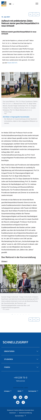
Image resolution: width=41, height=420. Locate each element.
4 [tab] (20, 314)
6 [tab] (26, 314)
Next (37, 289)
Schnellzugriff (15, 342)
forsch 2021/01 (12, 63)
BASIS (20, 391)
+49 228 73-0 (20, 377)
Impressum (12, 413)
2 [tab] (15, 314)
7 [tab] (29, 314)
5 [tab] (23, 314)
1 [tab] (12, 314)
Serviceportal (33, 391)
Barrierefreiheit (20, 416)
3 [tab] (18, 314)
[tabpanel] (20, 288)
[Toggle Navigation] (37, 4)
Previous (4, 289)
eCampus (8, 391)
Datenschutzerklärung (25, 413)
